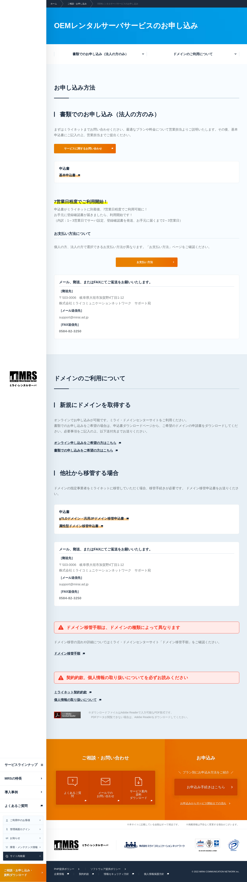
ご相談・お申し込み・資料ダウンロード (18, 873)
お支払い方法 (145, 262)
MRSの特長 (13, 778)
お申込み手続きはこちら (206, 787)
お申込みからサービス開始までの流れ (203, 803)
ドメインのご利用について (193, 54)
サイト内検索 (17, 856)
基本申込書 (67, 175)
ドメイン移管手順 (67, 653)
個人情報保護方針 (154, 874)
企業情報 (59, 874)
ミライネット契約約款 (70, 692)
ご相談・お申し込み (77, 4)
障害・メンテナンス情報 (24, 847)
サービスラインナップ (21, 765)
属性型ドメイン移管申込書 (78, 526)
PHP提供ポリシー (64, 869)
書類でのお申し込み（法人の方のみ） (100, 54)
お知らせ (15, 838)
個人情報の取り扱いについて (75, 700)
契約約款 (84, 874)
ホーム (54, 4)
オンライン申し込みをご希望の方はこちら (85, 443)
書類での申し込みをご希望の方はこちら (83, 450)
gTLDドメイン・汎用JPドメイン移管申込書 (91, 518)
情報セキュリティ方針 (116, 874)
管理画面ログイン (20, 829)
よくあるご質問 (16, 806)
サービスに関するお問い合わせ (83, 148)
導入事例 (11, 792)
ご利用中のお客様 (20, 820)
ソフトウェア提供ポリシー (106, 869)
